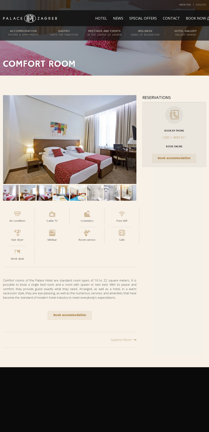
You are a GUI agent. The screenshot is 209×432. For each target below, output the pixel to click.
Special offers (143, 18)
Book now (196, 18)
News (118, 18)
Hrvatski (185, 5)
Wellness (145, 33)
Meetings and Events (104, 33)
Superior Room (121, 340)
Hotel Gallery (185, 33)
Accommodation (23, 33)
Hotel (101, 18)
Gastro (64, 33)
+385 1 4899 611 (174, 137)
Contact (171, 18)
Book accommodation (69, 315)
